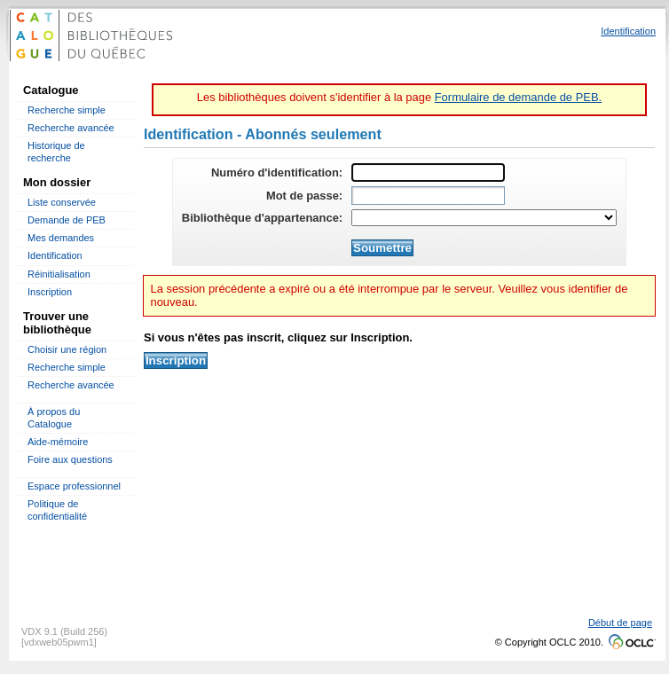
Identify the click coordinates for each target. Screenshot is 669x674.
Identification (55, 255)
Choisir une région (67, 349)
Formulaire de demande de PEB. (518, 97)
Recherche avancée (71, 127)
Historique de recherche (56, 151)
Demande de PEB (67, 220)
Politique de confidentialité (57, 509)
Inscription (50, 291)
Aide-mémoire (58, 441)
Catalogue (51, 90)
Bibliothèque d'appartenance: (262, 217)
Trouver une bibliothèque (57, 323)
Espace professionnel (74, 486)
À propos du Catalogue (54, 417)
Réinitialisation (59, 274)
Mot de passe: (304, 195)
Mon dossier (57, 182)
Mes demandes (61, 237)
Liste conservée (62, 202)
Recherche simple (67, 110)
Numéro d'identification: (276, 172)
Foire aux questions (70, 459)
